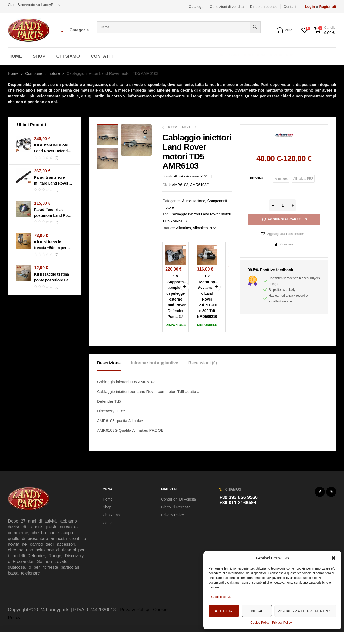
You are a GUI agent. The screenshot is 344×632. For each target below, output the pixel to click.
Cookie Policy (259, 622)
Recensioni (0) (202, 363)
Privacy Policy (282, 622)
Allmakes (180, 176)
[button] (333, 558)
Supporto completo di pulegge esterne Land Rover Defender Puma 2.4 (176, 299)
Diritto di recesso (175, 507)
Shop (107, 507)
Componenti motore (42, 73)
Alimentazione (193, 201)
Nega (256, 611)
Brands (256, 178)
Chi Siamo (111, 515)
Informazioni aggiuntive (154, 363)
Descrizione (109, 363)
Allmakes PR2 (197, 176)
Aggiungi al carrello (287, 219)
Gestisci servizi (221, 597)
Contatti (109, 523)
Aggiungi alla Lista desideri (286, 234)
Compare (286, 244)
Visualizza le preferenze (305, 611)
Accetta (224, 611)
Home (13, 73)
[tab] (113, 362)
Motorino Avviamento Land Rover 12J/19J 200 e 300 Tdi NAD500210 (207, 299)
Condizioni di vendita (178, 499)
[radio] (281, 179)
